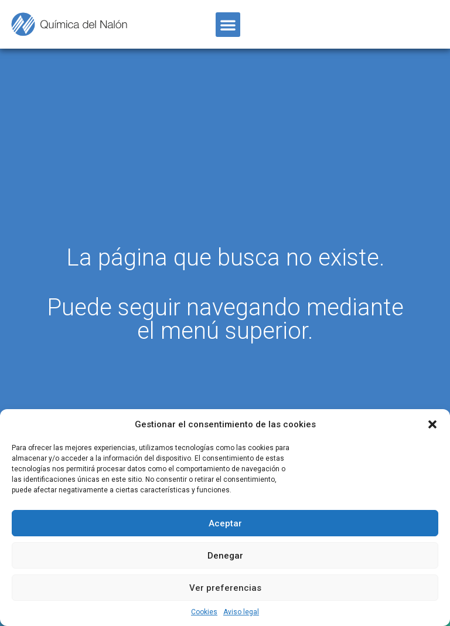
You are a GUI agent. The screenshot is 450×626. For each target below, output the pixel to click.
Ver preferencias (225, 588)
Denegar (225, 555)
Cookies (204, 612)
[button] (432, 424)
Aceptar (225, 523)
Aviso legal (241, 612)
